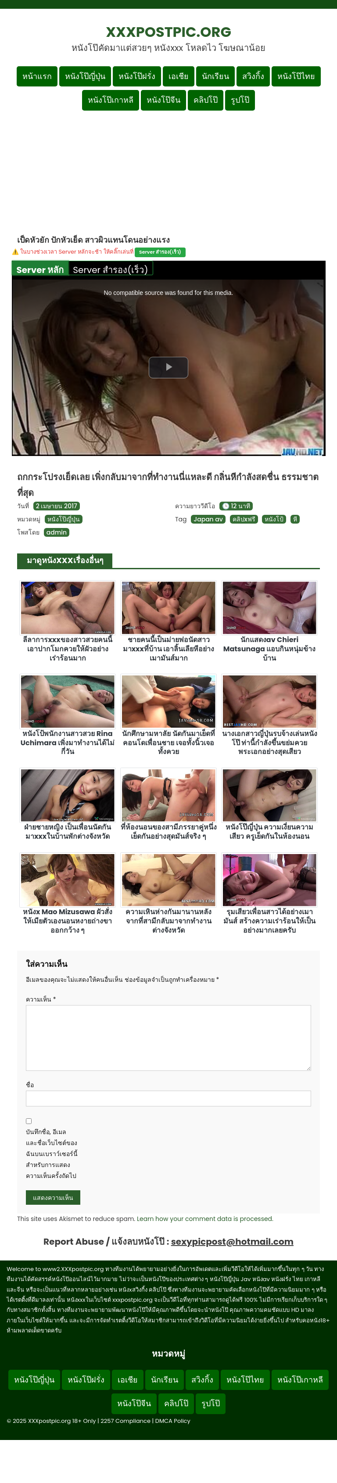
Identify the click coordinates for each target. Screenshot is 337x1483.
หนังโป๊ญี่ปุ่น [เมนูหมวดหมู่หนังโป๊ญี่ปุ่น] (85, 76)
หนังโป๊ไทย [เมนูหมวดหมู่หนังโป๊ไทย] (296, 76)
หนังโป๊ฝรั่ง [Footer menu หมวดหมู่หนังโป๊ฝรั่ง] (86, 1379)
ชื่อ (30, 1085)
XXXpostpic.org (168, 32)
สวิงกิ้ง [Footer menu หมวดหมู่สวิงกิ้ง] (202, 1379)
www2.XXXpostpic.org (73, 1269)
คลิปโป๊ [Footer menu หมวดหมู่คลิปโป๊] (176, 1403)
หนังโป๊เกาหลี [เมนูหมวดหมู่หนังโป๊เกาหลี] (110, 99)
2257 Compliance (125, 1421)
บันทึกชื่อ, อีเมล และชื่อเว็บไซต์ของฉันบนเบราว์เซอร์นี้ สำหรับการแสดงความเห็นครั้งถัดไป (52, 1154)
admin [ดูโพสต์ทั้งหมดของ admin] (57, 532)
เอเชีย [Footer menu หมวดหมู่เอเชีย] (128, 1379)
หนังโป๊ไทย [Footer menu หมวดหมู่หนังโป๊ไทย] (245, 1379)
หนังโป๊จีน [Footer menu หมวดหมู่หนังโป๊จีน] (134, 1403)
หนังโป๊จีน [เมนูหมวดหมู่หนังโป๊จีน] (163, 99)
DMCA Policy (172, 1421)
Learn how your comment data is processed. (205, 1218)
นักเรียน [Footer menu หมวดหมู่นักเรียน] (164, 1379)
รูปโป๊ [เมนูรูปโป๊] (240, 99)
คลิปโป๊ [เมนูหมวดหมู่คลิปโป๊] (206, 99)
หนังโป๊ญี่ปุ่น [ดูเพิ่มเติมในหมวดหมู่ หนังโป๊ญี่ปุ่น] (63, 519)
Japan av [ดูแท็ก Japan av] (208, 519)
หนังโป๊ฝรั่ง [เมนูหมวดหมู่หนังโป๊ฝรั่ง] (136, 76)
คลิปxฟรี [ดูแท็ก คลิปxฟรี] (244, 519)
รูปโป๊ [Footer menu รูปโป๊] (210, 1403)
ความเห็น (41, 999)
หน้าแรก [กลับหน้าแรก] (37, 76)
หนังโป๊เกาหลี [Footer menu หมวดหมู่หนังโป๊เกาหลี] (300, 1379)
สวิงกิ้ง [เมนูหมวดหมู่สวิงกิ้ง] (253, 76)
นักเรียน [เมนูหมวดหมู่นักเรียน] (215, 76)
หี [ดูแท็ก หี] (295, 519)
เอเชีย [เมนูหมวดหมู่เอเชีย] (178, 76)
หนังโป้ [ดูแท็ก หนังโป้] (274, 519)
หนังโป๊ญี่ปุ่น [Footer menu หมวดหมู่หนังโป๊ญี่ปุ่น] (34, 1379)
